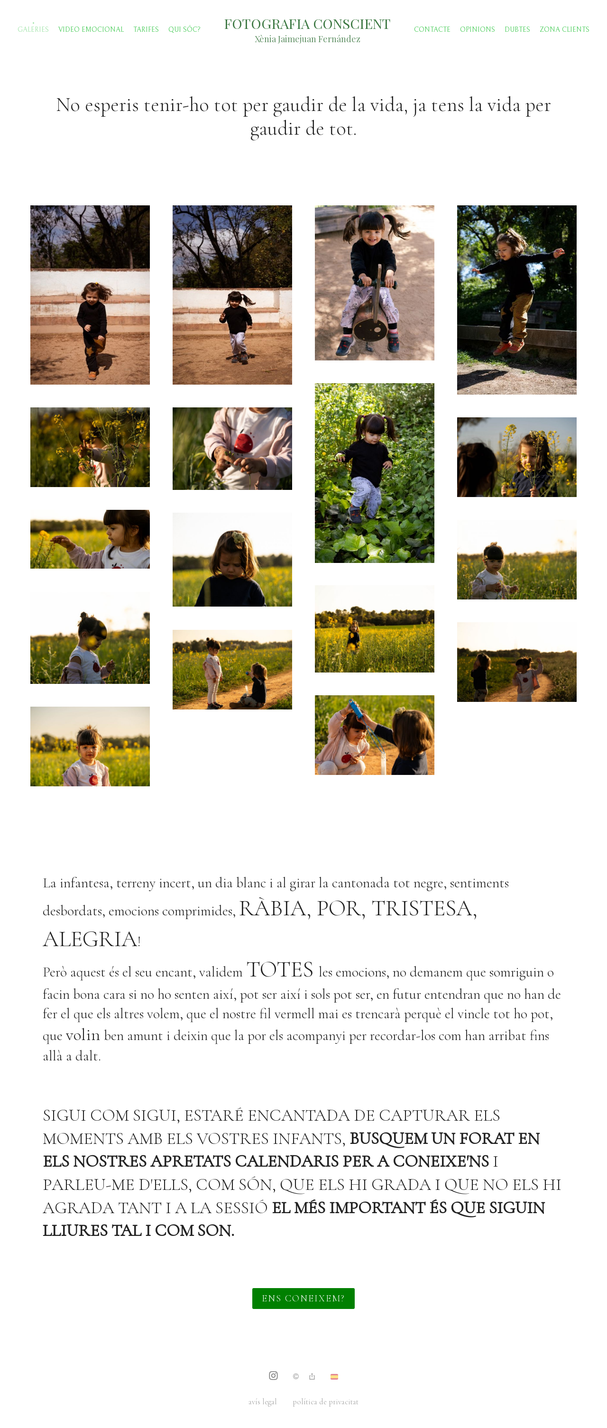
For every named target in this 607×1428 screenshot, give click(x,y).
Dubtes (517, 30)
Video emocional (91, 30)
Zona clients (564, 30)
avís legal (262, 1402)
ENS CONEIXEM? (303, 1298)
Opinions (477, 30)
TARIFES (146, 30)
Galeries (33, 30)
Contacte (432, 30)
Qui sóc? (184, 30)
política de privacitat (326, 1402)
